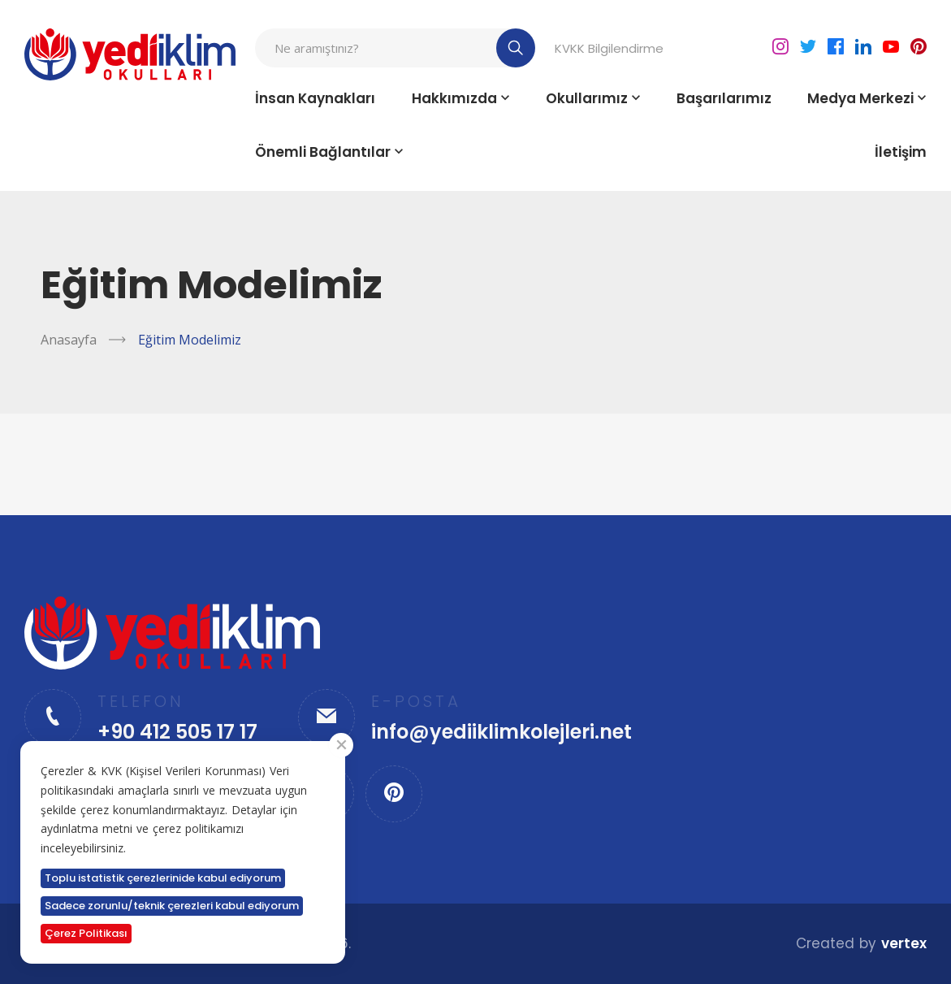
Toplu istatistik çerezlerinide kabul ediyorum (163, 878)
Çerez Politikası (86, 933)
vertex (904, 943)
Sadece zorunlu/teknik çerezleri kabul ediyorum (172, 905)
